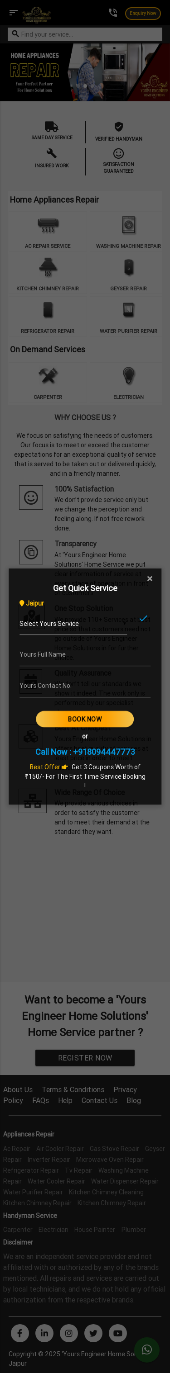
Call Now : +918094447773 (85, 752)
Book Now (85, 719)
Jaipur (31, 603)
